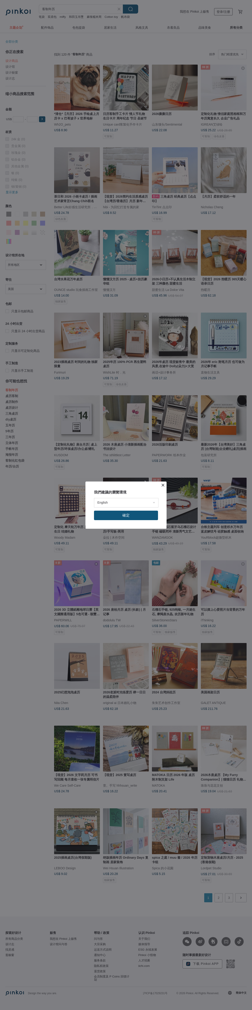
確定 (126, 515)
